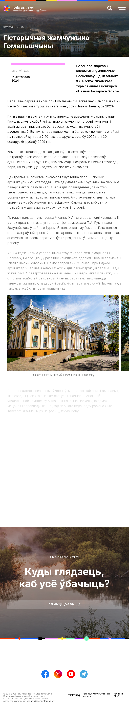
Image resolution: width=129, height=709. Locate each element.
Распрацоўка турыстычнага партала (96, 694)
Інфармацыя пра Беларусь (64, 557)
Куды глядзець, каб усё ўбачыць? (64, 577)
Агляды (20, 27)
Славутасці (8, 27)
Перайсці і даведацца (64, 604)
